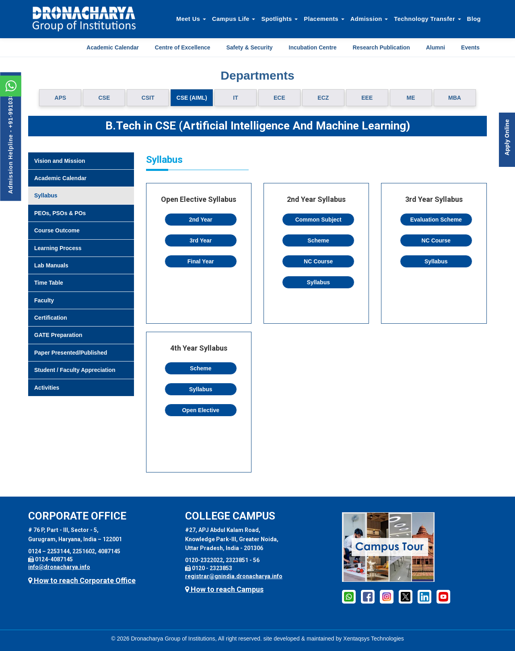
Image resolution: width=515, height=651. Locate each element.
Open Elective (200, 410)
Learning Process (58, 248)
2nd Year (200, 219)
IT (235, 97)
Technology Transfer (427, 19)
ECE (279, 97)
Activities (46, 387)
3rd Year (201, 240)
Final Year (200, 261)
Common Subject (318, 219)
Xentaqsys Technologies (373, 638)
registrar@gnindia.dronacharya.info (233, 576)
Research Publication (381, 47)
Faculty (44, 300)
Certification (50, 317)
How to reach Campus (224, 589)
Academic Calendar (113, 47)
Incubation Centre (313, 47)
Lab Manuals (51, 265)
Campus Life (233, 19)
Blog (474, 19)
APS (60, 97)
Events (470, 47)
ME (411, 97)
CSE (104, 97)
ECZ (323, 97)
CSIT (148, 97)
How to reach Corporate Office (82, 580)
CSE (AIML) (192, 97)
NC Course (318, 261)
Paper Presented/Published (70, 352)
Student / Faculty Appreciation (74, 370)
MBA (454, 97)
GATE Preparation (58, 335)
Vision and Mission (59, 161)
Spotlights (279, 19)
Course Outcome (57, 230)
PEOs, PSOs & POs (60, 213)
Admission (369, 19)
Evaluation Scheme (436, 219)
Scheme (318, 240)
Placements (324, 19)
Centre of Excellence (182, 47)
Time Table (48, 282)
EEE (367, 97)
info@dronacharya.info (59, 567)
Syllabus (46, 195)
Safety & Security (249, 47)
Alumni (435, 47)
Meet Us (191, 19)
